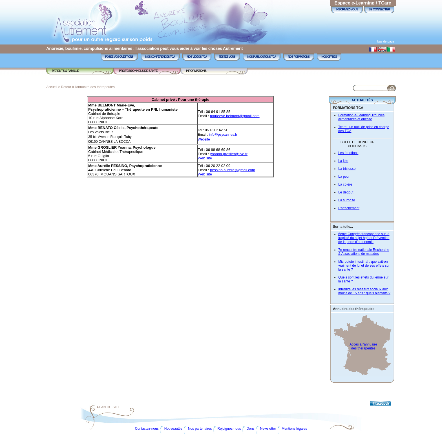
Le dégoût (345, 192)
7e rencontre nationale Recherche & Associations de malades (363, 252)
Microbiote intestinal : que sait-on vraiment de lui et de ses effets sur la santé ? (364, 265)
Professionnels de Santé (138, 70)
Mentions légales (294, 429)
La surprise (346, 200)
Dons (251, 429)
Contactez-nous (147, 429)
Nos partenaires (200, 429)
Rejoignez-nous (229, 429)
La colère (345, 184)
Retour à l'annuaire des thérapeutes (87, 87)
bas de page (385, 41)
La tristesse (346, 169)
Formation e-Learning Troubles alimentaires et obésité (361, 117)
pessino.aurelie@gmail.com (232, 170)
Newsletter (268, 429)
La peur (344, 177)
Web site (205, 158)
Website (204, 139)
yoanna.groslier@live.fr (228, 154)
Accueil (51, 87)
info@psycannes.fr (223, 135)
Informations (196, 70)
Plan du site (108, 407)
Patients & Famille (65, 70)
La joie (343, 161)
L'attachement (348, 208)
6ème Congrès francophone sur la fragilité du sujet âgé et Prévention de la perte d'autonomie (363, 238)
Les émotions (348, 153)
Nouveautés (173, 429)
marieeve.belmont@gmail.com (235, 116)
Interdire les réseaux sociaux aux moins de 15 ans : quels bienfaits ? (364, 291)
